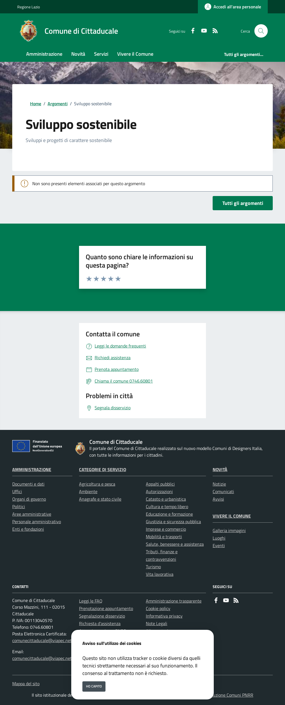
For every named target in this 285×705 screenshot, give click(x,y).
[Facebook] (190, 31)
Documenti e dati (28, 484)
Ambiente (88, 491)
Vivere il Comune (232, 516)
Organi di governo (29, 499)
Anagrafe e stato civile (100, 499)
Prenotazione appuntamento (106, 608)
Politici (18, 506)
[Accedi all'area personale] (233, 6)
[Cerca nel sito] (261, 31)
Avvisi (218, 499)
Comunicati (223, 491)
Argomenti (58, 103)
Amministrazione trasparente (174, 601)
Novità (220, 469)
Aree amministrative (31, 514)
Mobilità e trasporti (164, 536)
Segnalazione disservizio (102, 616)
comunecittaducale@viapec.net (42, 640)
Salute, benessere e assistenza (175, 544)
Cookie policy (158, 608)
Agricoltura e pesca (97, 484)
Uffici (17, 491)
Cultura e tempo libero (167, 506)
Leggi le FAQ (90, 601)
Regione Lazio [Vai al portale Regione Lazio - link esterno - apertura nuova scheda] (28, 7)
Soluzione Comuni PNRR (230, 695)
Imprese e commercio (166, 529)
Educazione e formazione (169, 514)
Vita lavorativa (159, 574)
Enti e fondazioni (28, 529)
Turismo (153, 566)
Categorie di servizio (102, 469)
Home (35, 103)
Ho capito (94, 686)
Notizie (219, 484)
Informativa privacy (164, 616)
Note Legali (156, 623)
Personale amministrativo (36, 521)
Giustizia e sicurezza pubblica (173, 521)
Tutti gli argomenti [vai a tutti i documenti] (242, 203)
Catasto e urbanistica (166, 499)
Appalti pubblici (160, 484)
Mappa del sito (26, 683)
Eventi (219, 545)
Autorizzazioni (159, 491)
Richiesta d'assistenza (100, 623)
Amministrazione (31, 469)
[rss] (212, 31)
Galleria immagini (229, 530)
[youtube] (201, 31)
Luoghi (219, 538)
